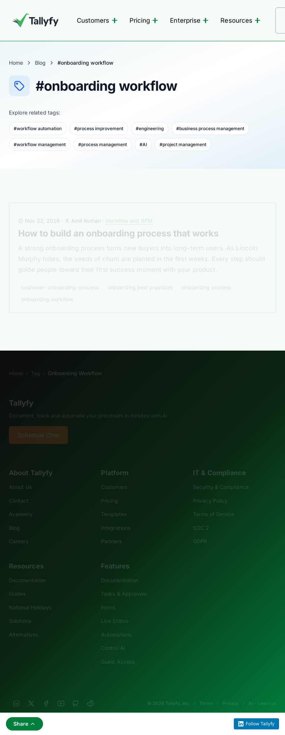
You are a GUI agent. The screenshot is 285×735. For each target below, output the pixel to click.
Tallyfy (21, 393)
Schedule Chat (38, 425)
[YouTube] (60, 693)
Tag (35, 363)
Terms (206, 693)
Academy (21, 504)
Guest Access (118, 651)
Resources (240, 20)
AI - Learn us (262, 693)
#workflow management (40, 144)
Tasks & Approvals (124, 583)
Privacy (230, 693)
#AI (143, 144)
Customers (97, 20)
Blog (40, 62)
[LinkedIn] (16, 693)
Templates (114, 504)
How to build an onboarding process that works (118, 223)
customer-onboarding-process (60, 277)
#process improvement (98, 128)
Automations (116, 624)
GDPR (200, 531)
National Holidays (30, 597)
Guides (17, 583)
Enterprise (189, 20)
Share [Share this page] (24, 724)
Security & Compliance (221, 477)
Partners (111, 531)
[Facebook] (46, 693)
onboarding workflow (47, 289)
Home (16, 62)
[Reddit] (90, 693)
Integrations (115, 518)
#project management (183, 144)
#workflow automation (38, 128)
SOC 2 (201, 518)
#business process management (210, 128)
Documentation (27, 570)
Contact (19, 490)
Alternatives (23, 624)
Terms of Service (213, 504)
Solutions (20, 610)
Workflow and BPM (129, 210)
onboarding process (206, 277)
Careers (18, 531)
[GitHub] (75, 693)
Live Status (114, 610)
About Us (20, 477)
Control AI (113, 638)
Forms (108, 597)
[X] (31, 693)
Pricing (144, 20)
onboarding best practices (140, 277)
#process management (102, 144)
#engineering (150, 128)
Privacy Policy (210, 490)
